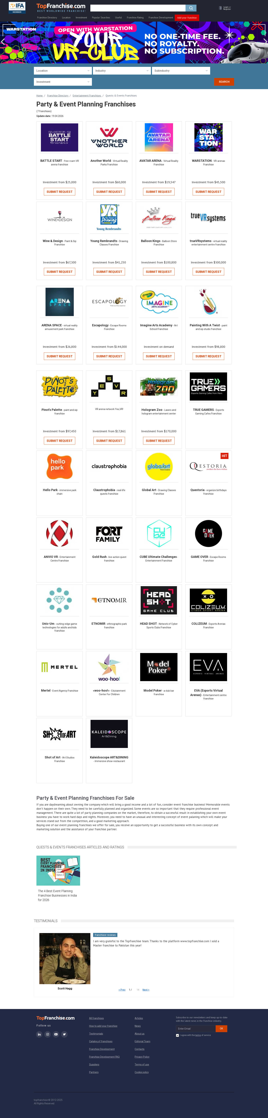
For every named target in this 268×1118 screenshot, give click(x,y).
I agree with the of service (193, 1035)
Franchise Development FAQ (104, 1056)
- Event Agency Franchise (64, 690)
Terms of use (142, 1064)
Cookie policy (142, 1072)
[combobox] (63, 71)
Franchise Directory (47, 17)
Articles (139, 1018)
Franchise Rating (135, 17)
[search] (138, 8)
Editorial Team (142, 1041)
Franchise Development (161, 17)
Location (66, 17)
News (138, 1026)
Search (224, 81)
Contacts (139, 1049)
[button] (224, 8)
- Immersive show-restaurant (109, 761)
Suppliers (94, 1064)
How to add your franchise (103, 1026)
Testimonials (96, 1033)
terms (198, 1035)
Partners (94, 1072)
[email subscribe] (196, 1028)
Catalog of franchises (100, 1041)
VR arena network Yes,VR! (109, 409)
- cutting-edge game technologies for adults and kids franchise (59, 627)
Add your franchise (187, 17)
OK (221, 1028)
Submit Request (60, 192)
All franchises (96, 1018)
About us (139, 1033)
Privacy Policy (142, 1056)
